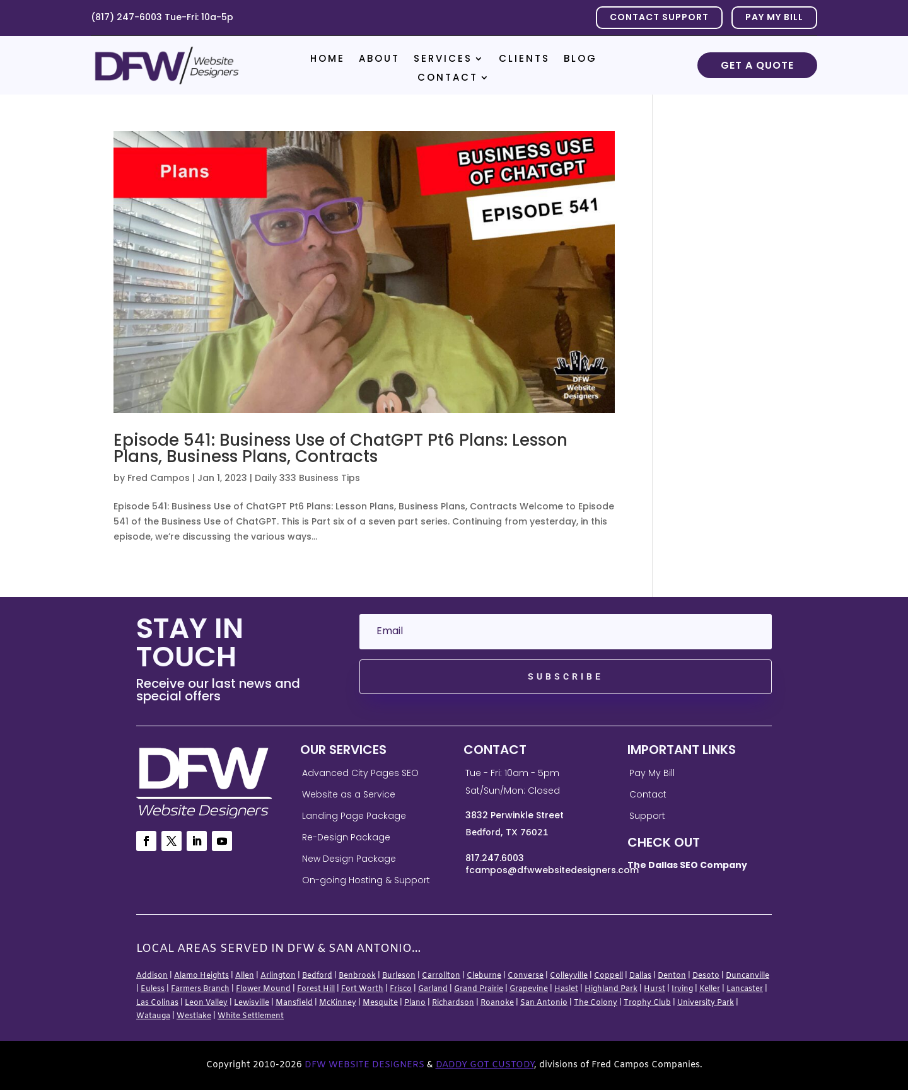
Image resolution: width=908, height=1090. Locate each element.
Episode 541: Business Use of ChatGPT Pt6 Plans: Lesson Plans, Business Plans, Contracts (341, 448)
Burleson (399, 976)
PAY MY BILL (774, 17)
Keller (709, 989)
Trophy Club (647, 1003)
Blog (580, 59)
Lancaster (744, 989)
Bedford (317, 976)
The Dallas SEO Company (687, 865)
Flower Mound (263, 989)
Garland (433, 989)
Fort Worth (362, 989)
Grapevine (528, 989)
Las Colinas (157, 1003)
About (379, 59)
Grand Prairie (478, 989)
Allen (244, 976)
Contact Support (659, 17)
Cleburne (484, 976)
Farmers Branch (200, 989)
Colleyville (569, 976)
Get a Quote (757, 65)
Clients (524, 59)
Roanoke (497, 1003)
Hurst (654, 989)
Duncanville (747, 976)
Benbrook (357, 976)
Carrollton (441, 976)
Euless (153, 989)
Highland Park (611, 989)
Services (443, 59)
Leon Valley (206, 1003)
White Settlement (251, 1016)
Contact (447, 78)
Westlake (194, 1016)
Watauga (153, 1016)
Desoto (705, 976)
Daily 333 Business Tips (307, 478)
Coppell (608, 976)
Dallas (640, 976)
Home (327, 59)
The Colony (595, 1003)
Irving (682, 989)
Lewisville (251, 1003)
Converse (526, 976)
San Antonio (544, 1003)
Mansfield (294, 1003)
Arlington (278, 976)
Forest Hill (316, 989)
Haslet (566, 989)
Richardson (453, 1003)
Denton (672, 976)
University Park (705, 1003)
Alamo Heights (201, 976)
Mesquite (380, 1003)
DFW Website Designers (364, 1065)
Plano (415, 1003)
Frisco (401, 989)
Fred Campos (158, 478)
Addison (152, 976)
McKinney (337, 1003)
